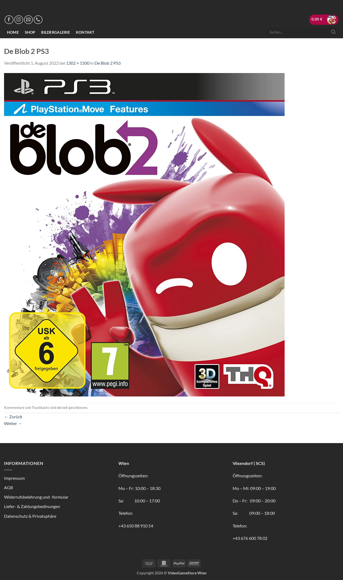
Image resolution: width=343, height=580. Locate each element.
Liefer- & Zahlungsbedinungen (32, 506)
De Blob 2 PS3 (107, 62)
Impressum (14, 478)
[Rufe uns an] (38, 19)
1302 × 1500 (77, 62)
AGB (8, 487)
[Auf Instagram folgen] (18, 19)
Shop (30, 32)
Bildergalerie (55, 32)
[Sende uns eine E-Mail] (28, 19)
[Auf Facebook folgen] (9, 19)
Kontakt (85, 32)
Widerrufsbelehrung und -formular (36, 496)
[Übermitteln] (333, 32)
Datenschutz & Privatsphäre (30, 516)
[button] (324, 20)
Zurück (13, 416)
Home (13, 32)
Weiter (13, 423)
